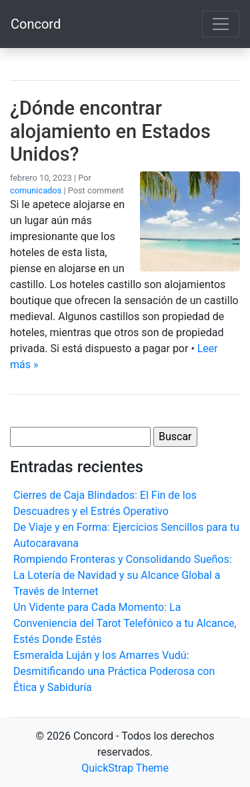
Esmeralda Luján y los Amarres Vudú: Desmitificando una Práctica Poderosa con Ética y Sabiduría (114, 671)
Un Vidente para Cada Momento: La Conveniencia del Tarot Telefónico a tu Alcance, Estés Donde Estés (125, 623)
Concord (36, 24)
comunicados (35, 190)
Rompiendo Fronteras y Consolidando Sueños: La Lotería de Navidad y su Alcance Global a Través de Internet (122, 575)
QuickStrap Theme (125, 768)
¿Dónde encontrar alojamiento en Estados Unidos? (110, 131)
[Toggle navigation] (220, 24)
